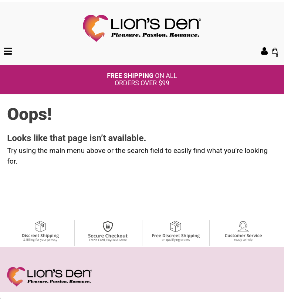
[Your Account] (264, 51)
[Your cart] (274, 50)
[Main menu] (8, 50)
